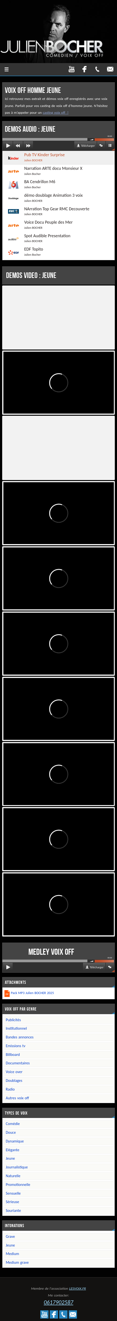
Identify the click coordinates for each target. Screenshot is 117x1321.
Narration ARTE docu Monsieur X (42, 171)
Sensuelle (13, 1193)
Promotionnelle (18, 1184)
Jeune (10, 1158)
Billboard (13, 1054)
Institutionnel (16, 1028)
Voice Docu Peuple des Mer (38, 225)
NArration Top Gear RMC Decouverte (46, 211)
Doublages (14, 1080)
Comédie (13, 1123)
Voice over (14, 1071)
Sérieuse (12, 1201)
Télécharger (88, 145)
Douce (11, 1132)
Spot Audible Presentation (36, 238)
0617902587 (58, 1302)
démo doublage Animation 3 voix (43, 198)
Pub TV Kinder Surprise (34, 157)
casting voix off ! (55, 112)
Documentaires (18, 1063)
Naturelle (13, 1176)
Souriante (13, 1210)
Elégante (12, 1150)
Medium (12, 1253)
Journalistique (17, 1167)
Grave (10, 1236)
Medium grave (17, 1262)
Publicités (13, 1020)
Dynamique (15, 1141)
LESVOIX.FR (77, 1288)
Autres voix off (17, 1098)
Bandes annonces (19, 1037)
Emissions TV (15, 1046)
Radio (10, 1089)
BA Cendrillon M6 (29, 184)
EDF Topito (23, 251)
